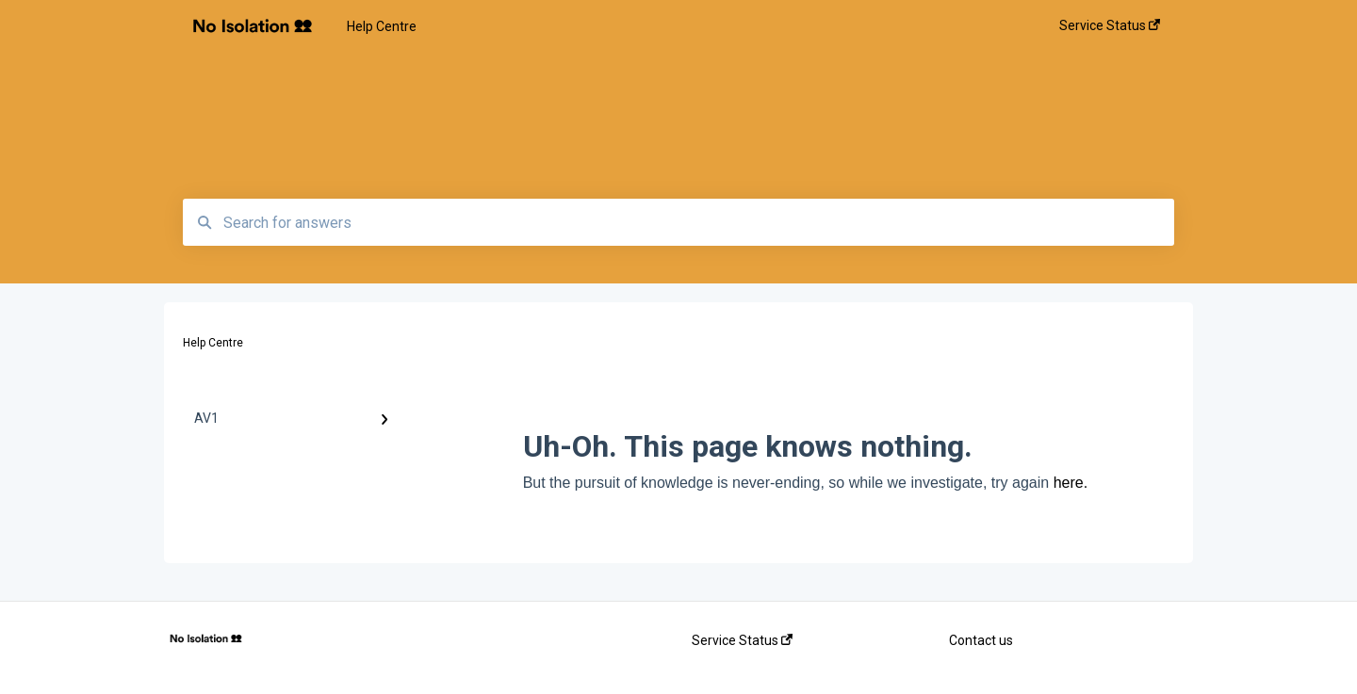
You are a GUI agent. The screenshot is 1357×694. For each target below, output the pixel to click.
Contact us (981, 640)
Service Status (742, 640)
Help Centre (382, 26)
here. (1070, 483)
